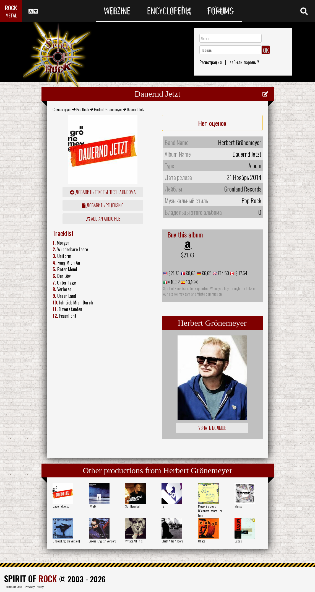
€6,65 (206, 273)
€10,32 (174, 282)
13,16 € (191, 282)
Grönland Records (242, 188)
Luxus (238, 541)
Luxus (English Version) (102, 541)
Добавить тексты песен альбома (103, 192)
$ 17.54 (241, 273)
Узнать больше (212, 428)
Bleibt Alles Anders (172, 541)
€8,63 (190, 273)
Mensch (239, 506)
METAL (11, 15)
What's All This (133, 541)
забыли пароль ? (244, 62)
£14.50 (223, 273)
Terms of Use (13, 586)
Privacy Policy (34, 586)
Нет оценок (212, 123)
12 (163, 506)
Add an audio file (103, 218)
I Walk (92, 506)
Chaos (201, 541)
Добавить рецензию (103, 205)
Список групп (62, 109)
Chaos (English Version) (66, 541)
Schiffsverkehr (133, 506)
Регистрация (210, 62)
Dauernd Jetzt (61, 506)
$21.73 (187, 255)
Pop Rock (82, 109)
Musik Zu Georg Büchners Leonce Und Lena (210, 511)
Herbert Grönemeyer (108, 109)
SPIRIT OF (30, 578)
